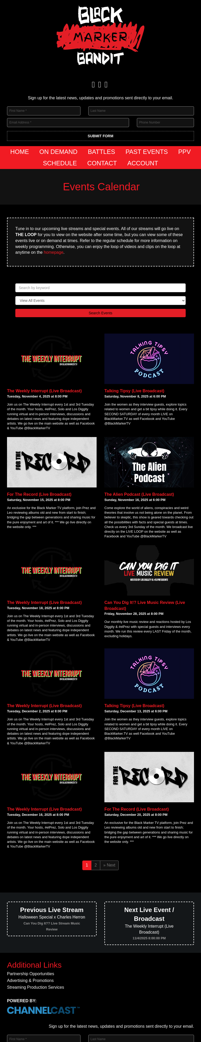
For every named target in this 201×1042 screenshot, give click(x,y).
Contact (102, 163)
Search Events (100, 313)
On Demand (58, 151)
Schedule (60, 163)
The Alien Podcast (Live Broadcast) (139, 494)
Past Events (146, 151)
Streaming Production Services (35, 987)
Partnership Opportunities (30, 974)
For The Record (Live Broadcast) (39, 494)
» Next (109, 865)
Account (142, 163)
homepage (53, 252)
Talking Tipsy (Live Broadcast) (134, 391)
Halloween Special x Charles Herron (51, 918)
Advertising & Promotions (30, 981)
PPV (184, 151)
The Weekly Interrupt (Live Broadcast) (44, 391)
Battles (101, 151)
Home (19, 151)
